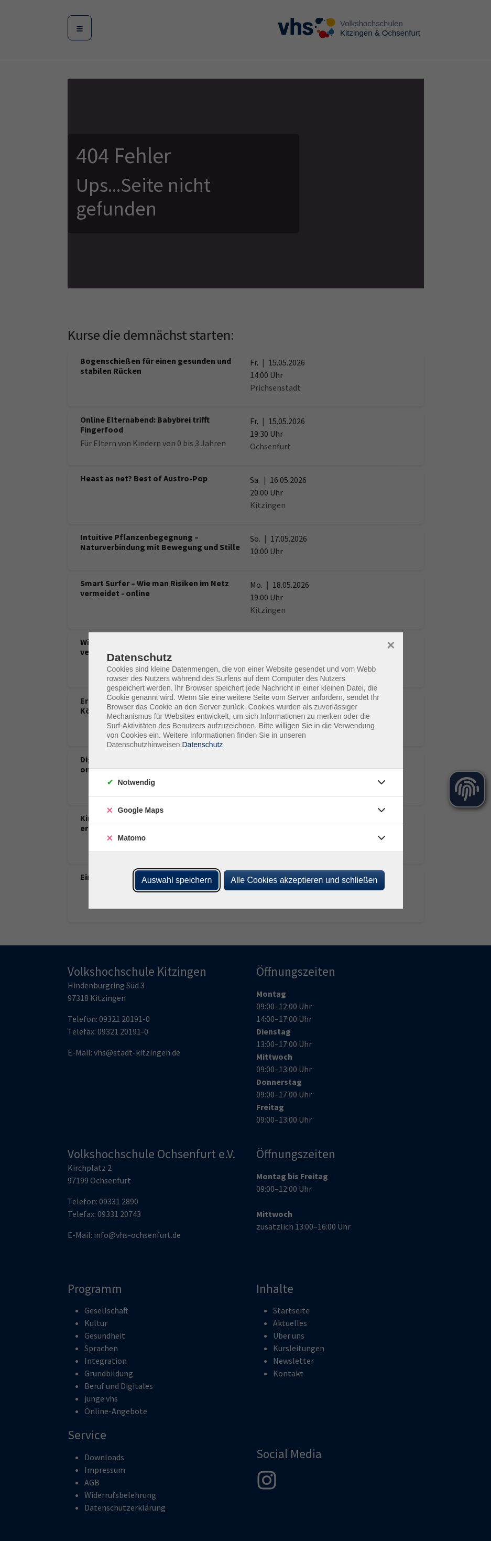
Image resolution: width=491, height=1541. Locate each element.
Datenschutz (202, 744)
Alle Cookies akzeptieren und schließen (304, 880)
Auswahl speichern (176, 880)
